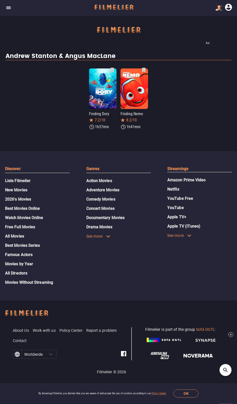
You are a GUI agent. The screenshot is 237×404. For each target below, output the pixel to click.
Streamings (177, 168)
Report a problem (101, 330)
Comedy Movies (100, 199)
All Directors (16, 273)
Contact (20, 340)
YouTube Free (180, 198)
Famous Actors (18, 254)
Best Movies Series (22, 245)
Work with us (44, 330)
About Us (21, 330)
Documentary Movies (105, 217)
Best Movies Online (22, 208)
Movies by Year (19, 264)
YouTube (175, 207)
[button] (50, 354)
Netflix (173, 189)
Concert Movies (100, 208)
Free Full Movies (20, 227)
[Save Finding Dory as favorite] (112, 70)
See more (98, 236)
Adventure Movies (102, 190)
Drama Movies (99, 227)
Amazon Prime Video (186, 180)
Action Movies (99, 180)
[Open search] (226, 370)
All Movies (14, 236)
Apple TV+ (176, 217)
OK (186, 394)
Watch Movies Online (24, 217)
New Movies (16, 190)
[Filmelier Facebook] (123, 354)
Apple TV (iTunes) (183, 226)
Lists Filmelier (17, 180)
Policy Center (159, 393)
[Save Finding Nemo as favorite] (144, 70)
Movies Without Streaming (29, 282)
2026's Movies (18, 199)
